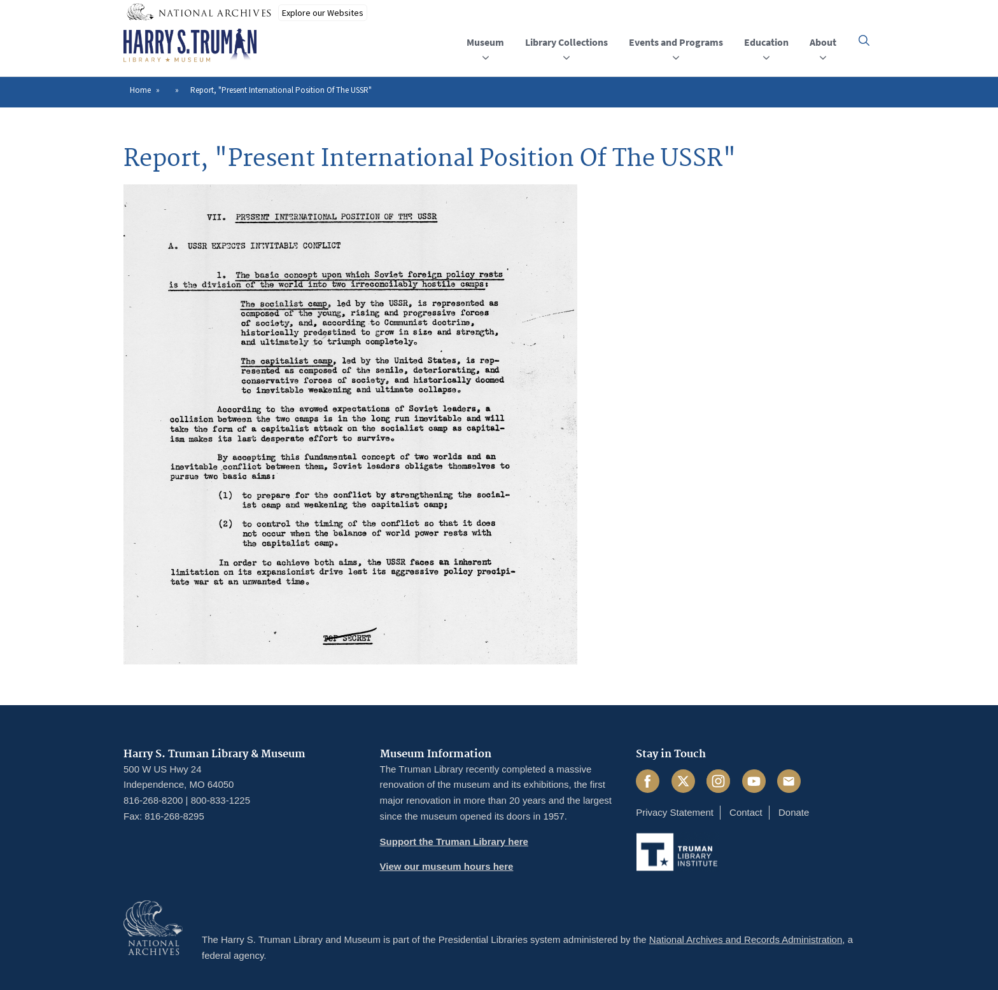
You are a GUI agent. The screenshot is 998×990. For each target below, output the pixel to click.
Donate (793, 812)
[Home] (190, 46)
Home (140, 90)
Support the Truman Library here (454, 841)
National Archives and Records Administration (746, 939)
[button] (864, 40)
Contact (746, 812)
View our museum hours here (447, 866)
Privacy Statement (674, 812)
